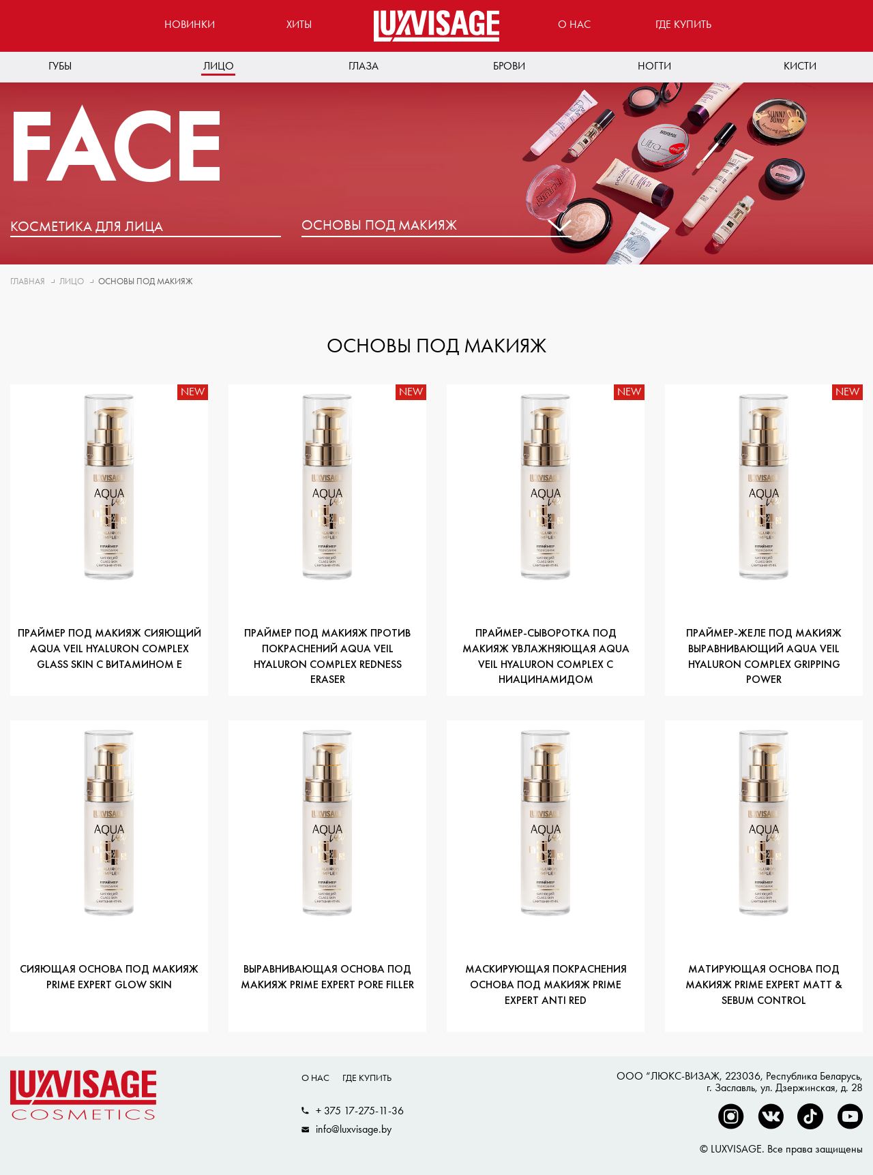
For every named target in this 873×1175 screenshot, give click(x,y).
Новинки (189, 24)
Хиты (299, 24)
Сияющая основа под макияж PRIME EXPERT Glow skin (109, 977)
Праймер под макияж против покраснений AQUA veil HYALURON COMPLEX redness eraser (327, 657)
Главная (27, 281)
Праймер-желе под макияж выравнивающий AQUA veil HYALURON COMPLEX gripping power (764, 657)
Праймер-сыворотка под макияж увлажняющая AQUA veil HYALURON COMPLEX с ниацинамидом (546, 657)
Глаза (364, 66)
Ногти (654, 66)
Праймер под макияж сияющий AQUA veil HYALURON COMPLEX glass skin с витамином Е (109, 649)
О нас (574, 24)
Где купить (683, 24)
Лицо (218, 66)
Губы (60, 66)
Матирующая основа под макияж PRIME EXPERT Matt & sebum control (763, 985)
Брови (509, 66)
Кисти (800, 66)
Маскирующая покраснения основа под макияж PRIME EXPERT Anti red (546, 985)
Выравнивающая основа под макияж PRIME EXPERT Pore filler (327, 977)
